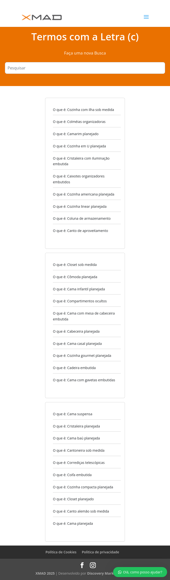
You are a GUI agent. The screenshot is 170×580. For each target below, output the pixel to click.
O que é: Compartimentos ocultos (80, 301)
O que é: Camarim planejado (75, 133)
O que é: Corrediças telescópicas (79, 462)
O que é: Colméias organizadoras (79, 121)
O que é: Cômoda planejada (75, 276)
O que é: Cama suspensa (72, 414)
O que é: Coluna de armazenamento (82, 218)
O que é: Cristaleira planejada (76, 426)
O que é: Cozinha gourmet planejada (82, 355)
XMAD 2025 (45, 573)
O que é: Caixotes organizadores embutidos (79, 179)
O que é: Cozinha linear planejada (80, 206)
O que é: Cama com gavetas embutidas (84, 380)
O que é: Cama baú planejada (76, 438)
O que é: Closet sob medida (75, 264)
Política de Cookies (61, 552)
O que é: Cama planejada (73, 523)
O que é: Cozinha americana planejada (83, 194)
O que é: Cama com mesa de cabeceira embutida (84, 316)
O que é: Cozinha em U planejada (79, 146)
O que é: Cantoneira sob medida (79, 450)
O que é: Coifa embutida (72, 474)
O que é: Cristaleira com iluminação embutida (81, 161)
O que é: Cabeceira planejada (76, 331)
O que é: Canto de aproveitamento (80, 230)
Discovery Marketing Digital (110, 573)
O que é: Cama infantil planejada (79, 289)
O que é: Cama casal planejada (77, 343)
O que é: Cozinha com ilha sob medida (83, 109)
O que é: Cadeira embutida (74, 367)
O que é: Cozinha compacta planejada (83, 487)
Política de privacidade (100, 552)
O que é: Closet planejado (73, 499)
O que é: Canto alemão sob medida (81, 511)
